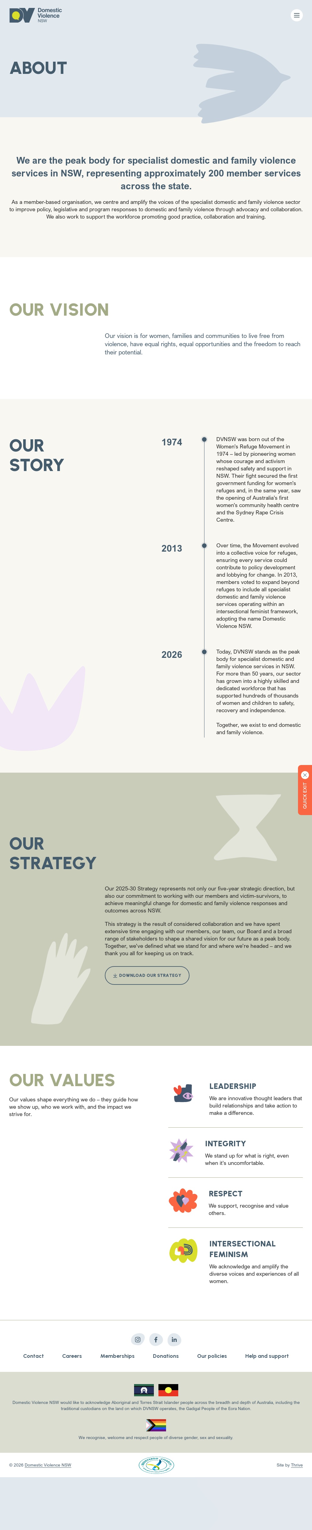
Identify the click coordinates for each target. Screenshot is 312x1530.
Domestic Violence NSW (48, 1464)
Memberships (117, 1356)
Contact (33, 1356)
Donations (166, 1356)
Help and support (267, 1356)
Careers (72, 1356)
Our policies (212, 1356)
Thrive (297, 1464)
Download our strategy (147, 975)
